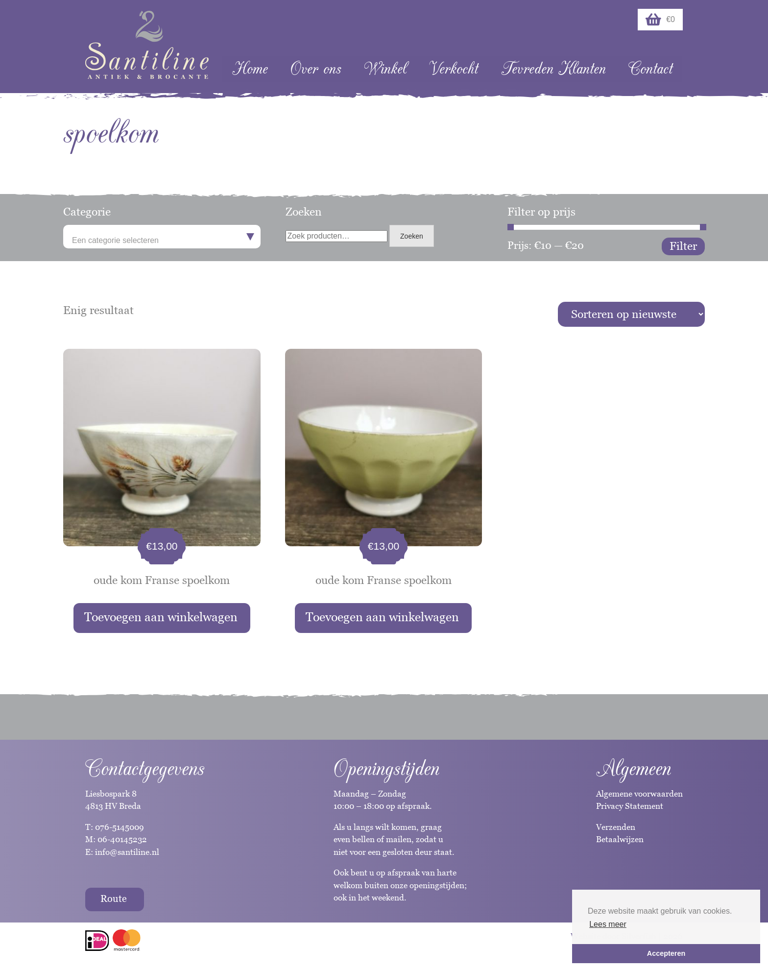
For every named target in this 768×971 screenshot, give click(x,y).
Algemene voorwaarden (639, 794)
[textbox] (162, 240)
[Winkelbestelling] (631, 314)
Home (250, 69)
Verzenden (615, 827)
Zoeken (411, 236)
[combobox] (162, 236)
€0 (660, 19)
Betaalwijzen (620, 839)
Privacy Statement (629, 806)
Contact (650, 69)
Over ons (315, 69)
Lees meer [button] (607, 924)
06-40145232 (122, 839)
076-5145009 (118, 827)
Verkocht (453, 69)
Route (113, 898)
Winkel (385, 69)
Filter (683, 246)
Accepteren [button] (666, 953)
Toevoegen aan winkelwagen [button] (161, 617)
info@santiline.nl (127, 852)
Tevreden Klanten (553, 69)
